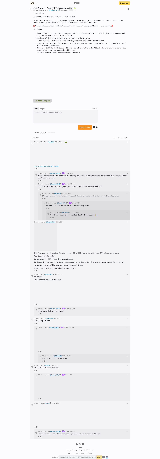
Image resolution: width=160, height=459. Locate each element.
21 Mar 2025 (69, 173)
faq (69, 453)
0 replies (46, 173)
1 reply (54, 203)
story (83, 453)
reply (85, 127)
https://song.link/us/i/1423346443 (46, 166)
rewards (80, 447)
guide (75, 453)
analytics (69, 450)
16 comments (43, 10)
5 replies (43, 142)
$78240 (77, 3)
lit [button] (115, 138)
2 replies (50, 193)
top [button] (125, 138)
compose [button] (42, 109)
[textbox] (65, 117)
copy (99, 457)
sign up (124, 3)
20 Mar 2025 (64, 10)
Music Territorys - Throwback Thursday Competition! (54, 8)
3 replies (46, 184)
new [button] (120, 138)
